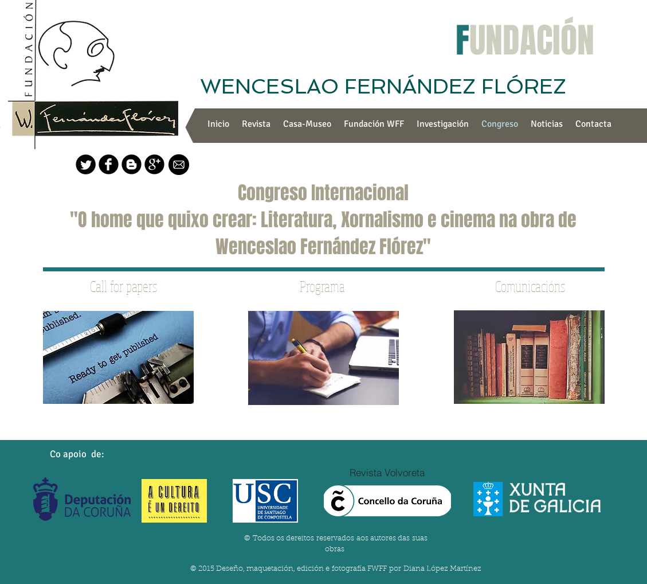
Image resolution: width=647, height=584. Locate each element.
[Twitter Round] (86, 164)
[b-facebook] (109, 164)
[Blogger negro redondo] (131, 164)
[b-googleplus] (154, 164)
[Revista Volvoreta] (387, 472)
